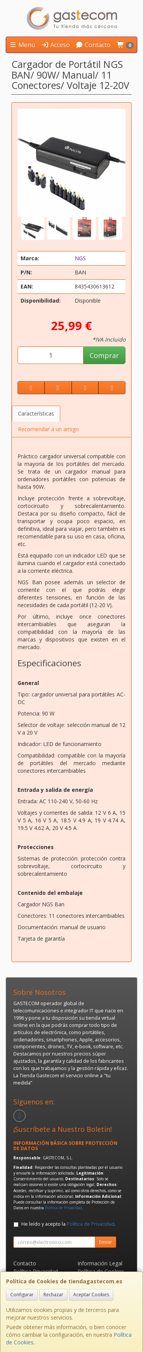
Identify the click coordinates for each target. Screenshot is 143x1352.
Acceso (55, 44)
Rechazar (53, 1294)
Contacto (93, 44)
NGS (80, 258)
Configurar (22, 1294)
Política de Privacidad (63, 1207)
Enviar (105, 1242)
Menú (22, 44)
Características (36, 413)
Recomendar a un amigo (48, 429)
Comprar (104, 355)
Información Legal (99, 1263)
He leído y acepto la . (68, 1224)
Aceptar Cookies (91, 1294)
